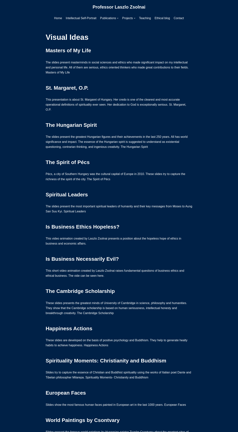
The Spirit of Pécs (68, 163)
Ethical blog (162, 18)
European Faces (66, 393)
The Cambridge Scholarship (80, 292)
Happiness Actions (69, 329)
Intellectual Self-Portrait (81, 18)
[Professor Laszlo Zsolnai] (119, 7)
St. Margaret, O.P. (67, 88)
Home (58, 18)
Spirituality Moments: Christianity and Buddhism (106, 361)
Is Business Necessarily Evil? (82, 259)
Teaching (145, 18)
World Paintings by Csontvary (83, 421)
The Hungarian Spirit (71, 125)
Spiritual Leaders (67, 195)
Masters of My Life (68, 50)
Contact (179, 18)
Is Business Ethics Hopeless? (83, 227)
